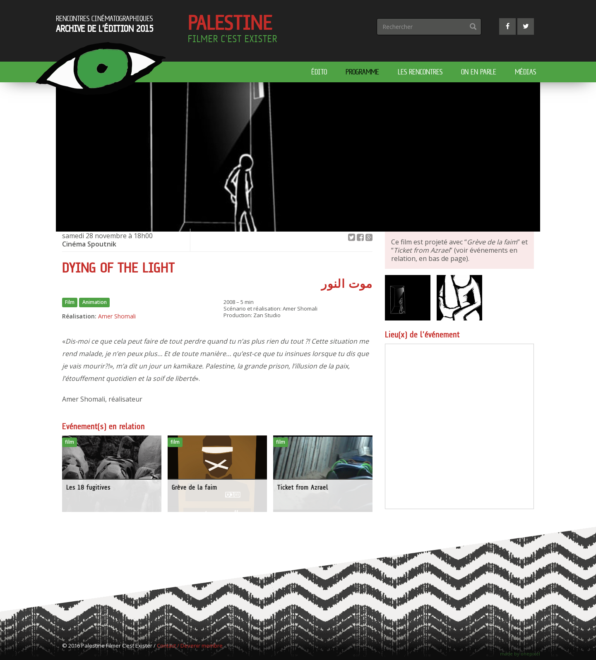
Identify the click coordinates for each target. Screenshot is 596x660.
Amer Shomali (117, 316)
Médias (525, 72)
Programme (362, 72)
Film (69, 302)
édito (319, 72)
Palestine (232, 30)
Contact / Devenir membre (190, 645)
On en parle (478, 72)
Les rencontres (420, 72)
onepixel (530, 653)
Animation (94, 302)
